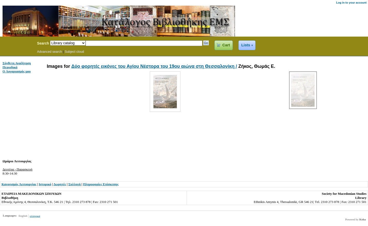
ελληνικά (35, 215)
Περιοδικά (10, 67)
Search (43, 43)
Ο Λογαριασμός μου (17, 71)
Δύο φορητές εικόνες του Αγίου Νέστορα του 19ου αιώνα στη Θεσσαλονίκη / (154, 66)
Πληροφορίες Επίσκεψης (101, 184)
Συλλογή (74, 184)
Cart (226, 45)
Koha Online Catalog (17, 44)
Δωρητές (59, 184)
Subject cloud (74, 51)
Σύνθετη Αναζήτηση (17, 63)
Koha (362, 219)
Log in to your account (351, 2)
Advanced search (49, 51)
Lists (245, 45)
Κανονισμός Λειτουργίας (19, 184)
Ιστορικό (45, 184)
